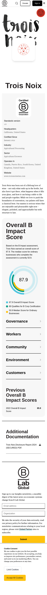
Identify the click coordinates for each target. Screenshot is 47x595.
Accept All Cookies (15, 578)
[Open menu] (44, 3)
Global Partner (25, 529)
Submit (23, 539)
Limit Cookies (13, 570)
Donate (25, 3)
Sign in (37, 3)
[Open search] (16, 3)
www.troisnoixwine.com (14, 175)
